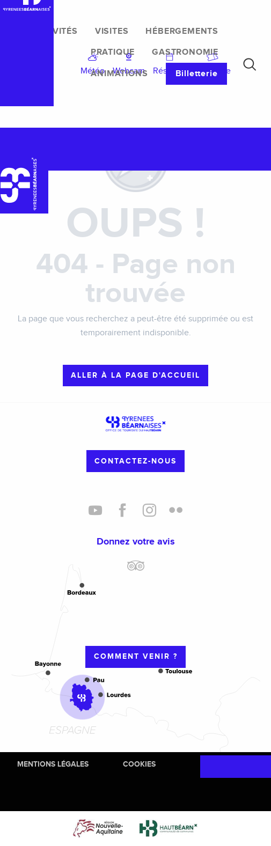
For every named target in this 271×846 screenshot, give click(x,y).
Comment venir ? (136, 656)
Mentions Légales (53, 764)
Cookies (139, 764)
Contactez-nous (135, 461)
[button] (249, 64)
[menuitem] (55, 31)
